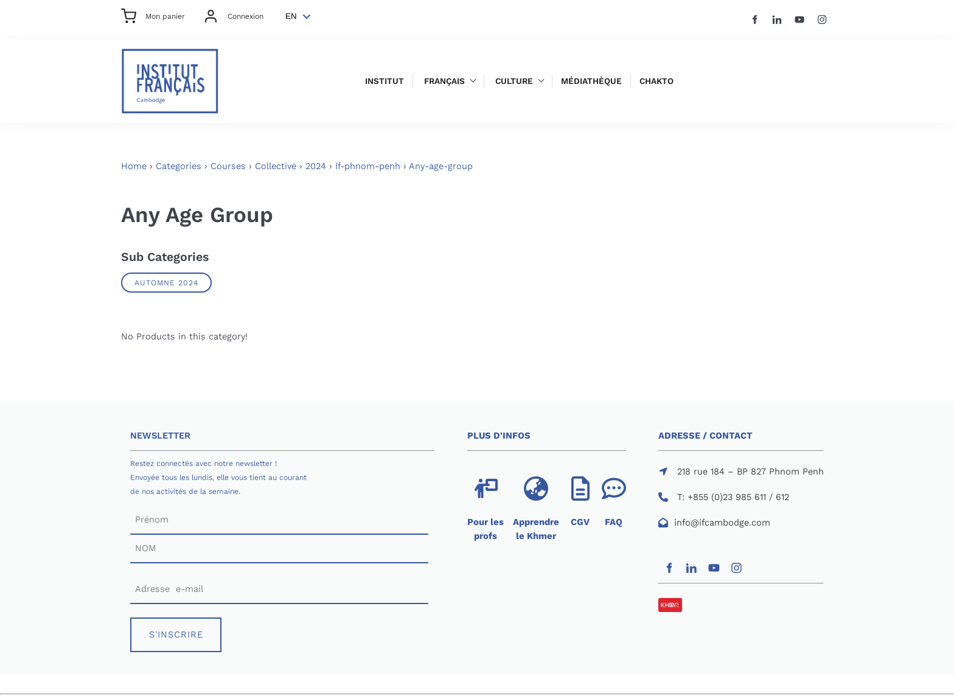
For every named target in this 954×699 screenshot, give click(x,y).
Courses (228, 166)
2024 (315, 166)
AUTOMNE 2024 (166, 282)
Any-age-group (441, 166)
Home (134, 166)
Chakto (656, 81)
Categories (178, 166)
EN (291, 16)
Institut (384, 81)
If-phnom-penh (367, 166)
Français (444, 81)
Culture (514, 81)
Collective (275, 166)
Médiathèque (591, 81)
